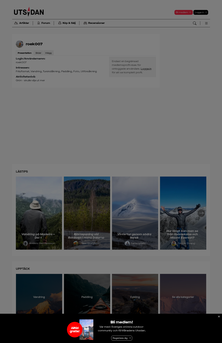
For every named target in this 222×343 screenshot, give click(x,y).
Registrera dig (120, 338)
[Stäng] (219, 316)
